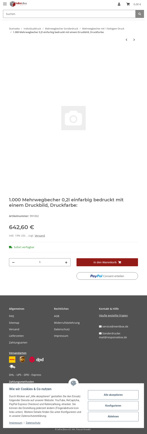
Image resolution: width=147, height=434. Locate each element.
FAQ (11, 316)
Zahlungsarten (18, 342)
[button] (119, 4)
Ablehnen (113, 416)
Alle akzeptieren (113, 394)
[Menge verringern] (13, 262)
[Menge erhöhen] (66, 262)
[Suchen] (69, 14)
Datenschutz (62, 329)
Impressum (61, 336)
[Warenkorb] (133, 4)
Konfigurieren (113, 405)
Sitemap (14, 322)
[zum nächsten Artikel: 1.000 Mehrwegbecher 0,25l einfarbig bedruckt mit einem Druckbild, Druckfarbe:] (134, 40)
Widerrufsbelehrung (67, 322)
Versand (40, 235)
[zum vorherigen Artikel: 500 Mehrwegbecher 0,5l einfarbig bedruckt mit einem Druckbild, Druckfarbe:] (126, 40)
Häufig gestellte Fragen (113, 315)
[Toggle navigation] (5, 2)
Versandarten (17, 353)
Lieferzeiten (16, 336)
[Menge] (39, 262)
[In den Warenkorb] (12, 52)
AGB (56, 316)
